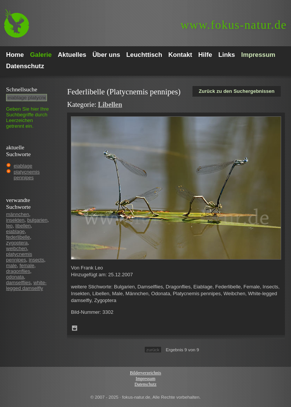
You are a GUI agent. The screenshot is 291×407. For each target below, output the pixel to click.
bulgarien (37, 220)
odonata (15, 277)
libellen (23, 226)
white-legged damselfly (26, 285)
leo (9, 226)
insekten (15, 220)
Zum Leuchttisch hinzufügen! (74, 328)
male (11, 265)
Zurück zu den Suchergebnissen (236, 91)
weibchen (16, 248)
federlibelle (18, 237)
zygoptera (17, 243)
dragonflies (18, 271)
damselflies (18, 282)
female (26, 265)
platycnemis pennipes (27, 174)
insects (36, 260)
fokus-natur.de (233, 24)
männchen (17, 214)
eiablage (23, 166)
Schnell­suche (21, 89)
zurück (152, 349)
